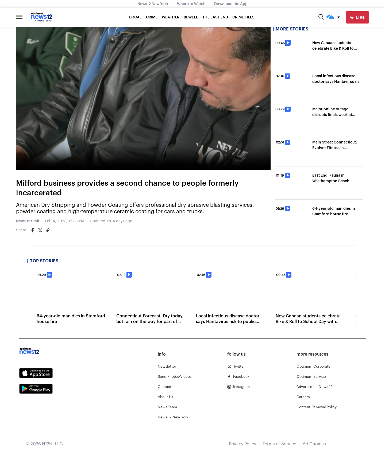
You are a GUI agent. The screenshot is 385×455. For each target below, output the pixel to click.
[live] (357, 17)
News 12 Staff (27, 221)
